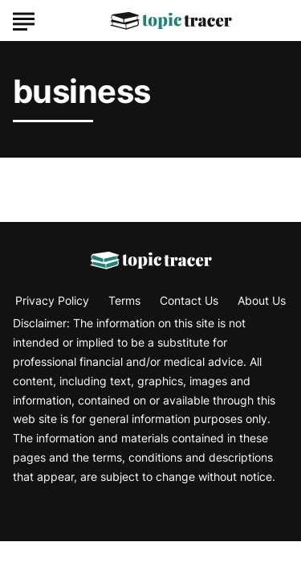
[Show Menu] (24, 19)
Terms (124, 300)
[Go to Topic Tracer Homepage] (171, 21)
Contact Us (189, 300)
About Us (262, 300)
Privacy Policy (52, 300)
